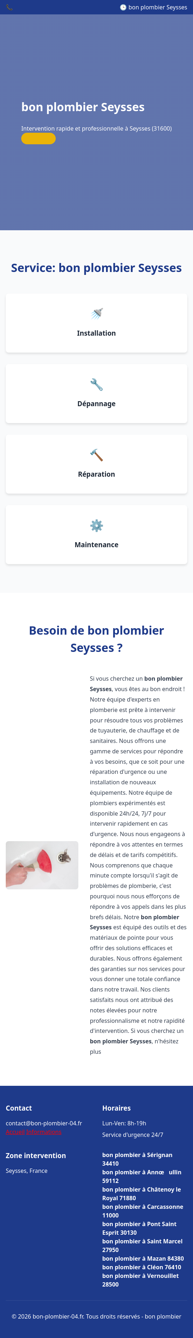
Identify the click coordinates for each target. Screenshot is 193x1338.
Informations (43, 1132)
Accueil (15, 1132)
